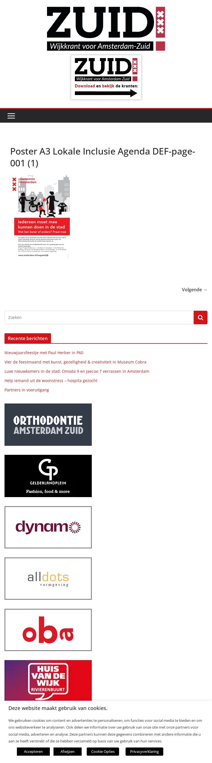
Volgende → (194, 289)
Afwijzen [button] (68, 751)
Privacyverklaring (144, 751)
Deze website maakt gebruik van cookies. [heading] (58, 708)
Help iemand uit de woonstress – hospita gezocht (51, 380)
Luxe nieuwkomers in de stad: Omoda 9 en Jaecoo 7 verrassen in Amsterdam (77, 371)
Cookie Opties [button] (103, 751)
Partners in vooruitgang (27, 389)
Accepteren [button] (33, 751)
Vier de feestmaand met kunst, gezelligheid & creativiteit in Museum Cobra (75, 362)
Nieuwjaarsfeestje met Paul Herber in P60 (44, 352)
